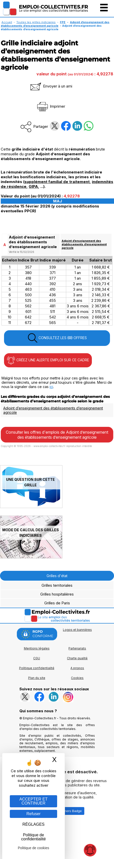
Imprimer (50, 106)
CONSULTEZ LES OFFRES (57, 338)
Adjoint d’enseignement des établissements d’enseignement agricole (55, 23)
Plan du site (36, 678)
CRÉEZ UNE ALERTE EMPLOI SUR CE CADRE (48, 360)
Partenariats (77, 648)
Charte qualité (77, 658)
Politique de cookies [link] (33, 848)
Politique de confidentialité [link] (33, 837)
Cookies (77, 678)
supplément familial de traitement (57, 181)
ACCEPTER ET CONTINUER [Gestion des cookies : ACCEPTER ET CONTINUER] (33, 801)
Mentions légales (37, 648)
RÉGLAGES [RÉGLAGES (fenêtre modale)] (33, 824)
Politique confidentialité (36, 668)
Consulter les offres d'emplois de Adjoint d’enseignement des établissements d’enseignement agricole (57, 435)
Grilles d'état (57, 576)
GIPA (33, 186)
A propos (77, 668)
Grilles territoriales (57, 585)
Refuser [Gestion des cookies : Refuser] (33, 814)
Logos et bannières (77, 630)
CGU (36, 658)
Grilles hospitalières (57, 594)
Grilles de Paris (57, 603)
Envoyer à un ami (50, 86)
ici (51, 386)
